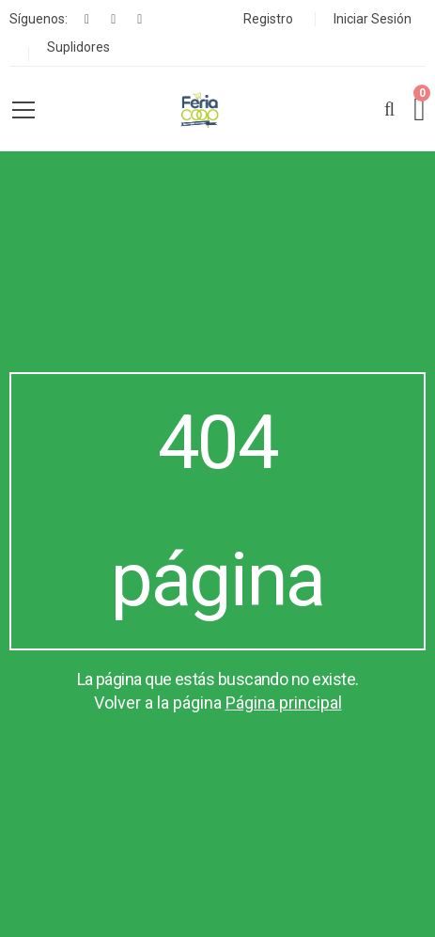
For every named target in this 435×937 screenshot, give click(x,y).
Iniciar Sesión (373, 18)
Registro (268, 18)
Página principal (283, 702)
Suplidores (78, 47)
